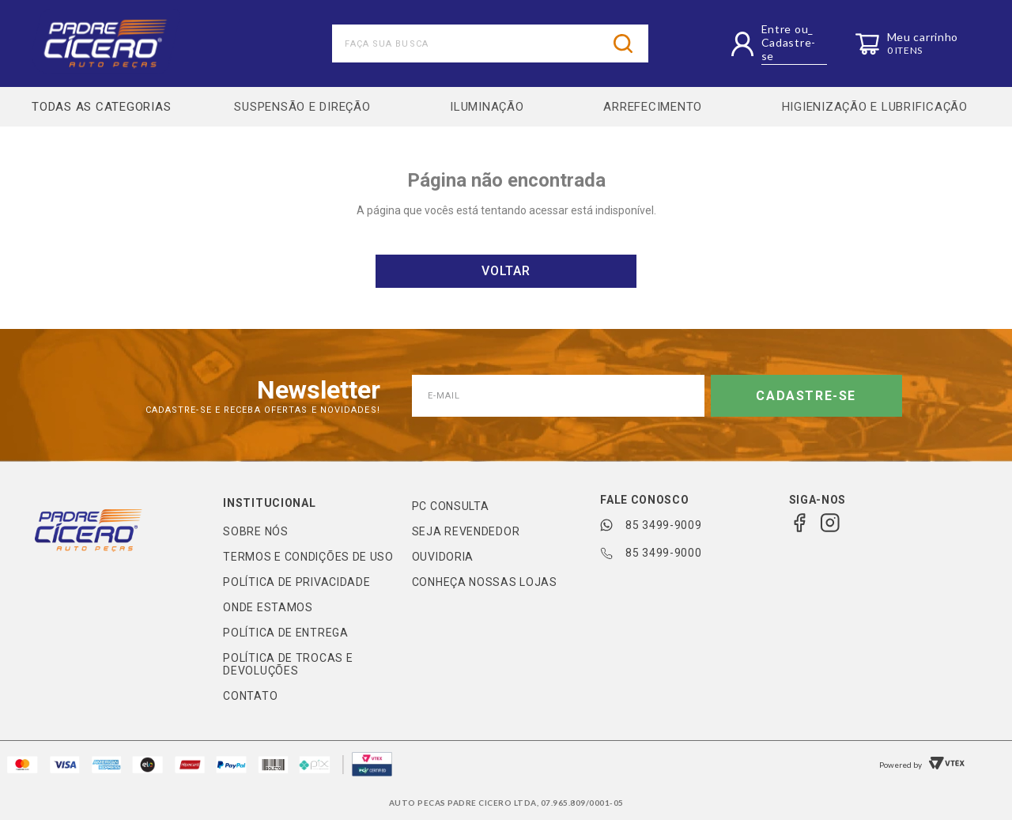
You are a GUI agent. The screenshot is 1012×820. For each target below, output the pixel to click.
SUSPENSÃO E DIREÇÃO (302, 107)
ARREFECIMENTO (652, 107)
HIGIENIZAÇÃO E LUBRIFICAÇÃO (875, 107)
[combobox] (490, 43)
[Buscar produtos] (623, 43)
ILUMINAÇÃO (487, 107)
